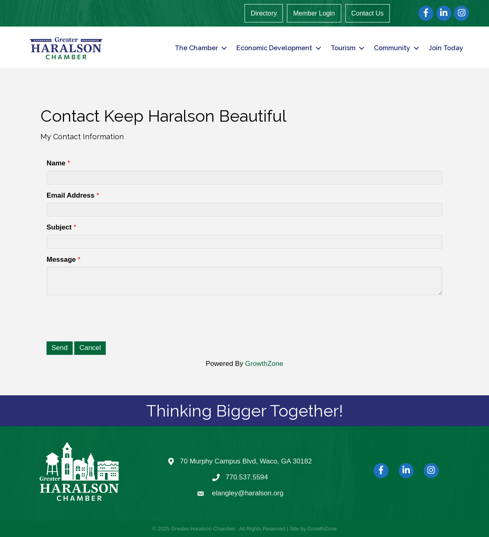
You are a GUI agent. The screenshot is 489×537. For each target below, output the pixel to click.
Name (56, 163)
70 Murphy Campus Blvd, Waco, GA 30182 (246, 461)
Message (61, 259)
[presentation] (109, 317)
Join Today (446, 48)
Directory (264, 13)
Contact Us (367, 13)
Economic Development (274, 48)
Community (392, 48)
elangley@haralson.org (247, 493)
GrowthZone (264, 364)
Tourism (343, 48)
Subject (59, 227)
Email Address (70, 195)
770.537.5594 (247, 477)
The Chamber (196, 48)
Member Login (314, 13)
